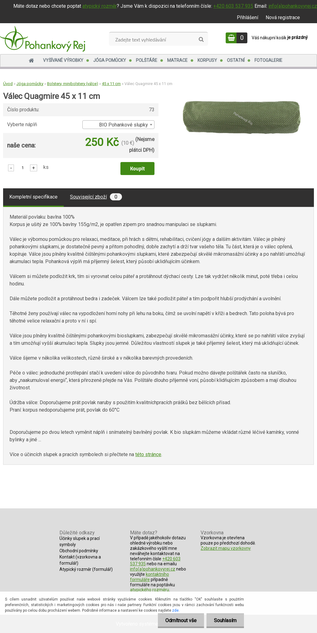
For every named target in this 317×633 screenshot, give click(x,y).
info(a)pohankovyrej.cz (292, 6)
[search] (201, 39)
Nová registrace (283, 17)
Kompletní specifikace (33, 197)
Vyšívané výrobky (63, 60)
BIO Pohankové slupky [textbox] (123, 125)
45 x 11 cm (111, 83)
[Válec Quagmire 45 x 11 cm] (242, 102)
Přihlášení (247, 17)
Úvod (8, 83)
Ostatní (236, 60)
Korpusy (207, 60)
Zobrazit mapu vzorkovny (226, 548)
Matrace (177, 60)
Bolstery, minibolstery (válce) (72, 83)
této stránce (148, 454)
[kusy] (22, 167)
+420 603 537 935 (233, 6)
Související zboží (96, 197)
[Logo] (42, 38)
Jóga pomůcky (109, 60)
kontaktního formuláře (149, 577)
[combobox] (118, 124)
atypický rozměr (99, 6)
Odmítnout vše (180, 620)
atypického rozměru (149, 589)
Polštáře (146, 60)
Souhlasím (225, 620)
